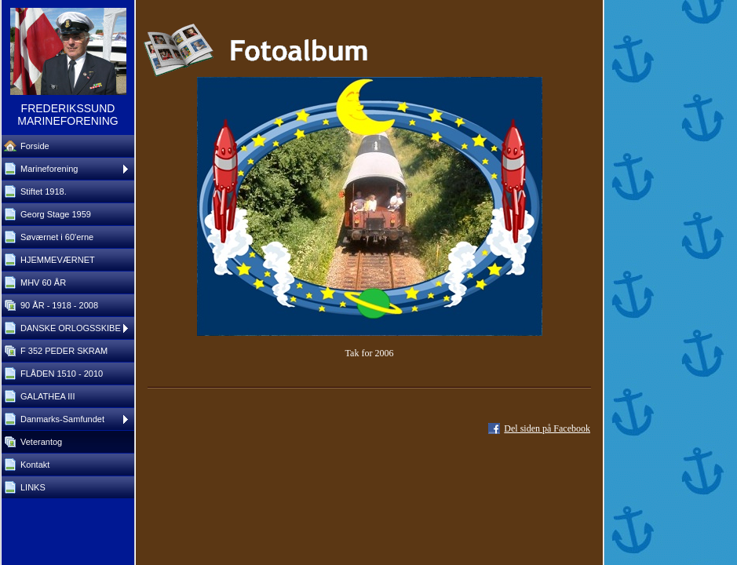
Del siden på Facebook (547, 428)
